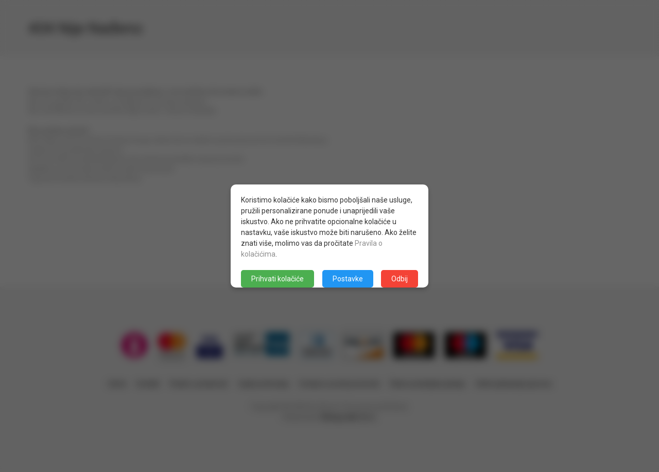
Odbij (399, 279)
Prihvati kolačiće (277, 279)
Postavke (348, 279)
